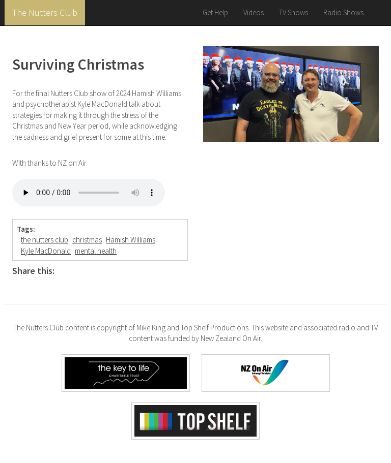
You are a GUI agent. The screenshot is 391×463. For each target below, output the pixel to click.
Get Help (215, 12)
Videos (253, 12)
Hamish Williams (130, 239)
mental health (96, 251)
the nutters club (44, 239)
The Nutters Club (44, 12)
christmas (87, 239)
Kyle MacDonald (46, 251)
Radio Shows (343, 12)
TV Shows (293, 12)
